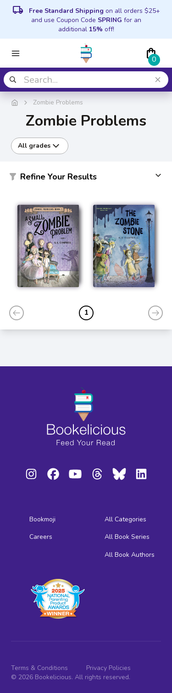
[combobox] (86, 79)
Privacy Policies (108, 668)
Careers (40, 536)
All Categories (125, 519)
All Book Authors (130, 554)
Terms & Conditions (39, 668)
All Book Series (127, 536)
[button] (86, 178)
